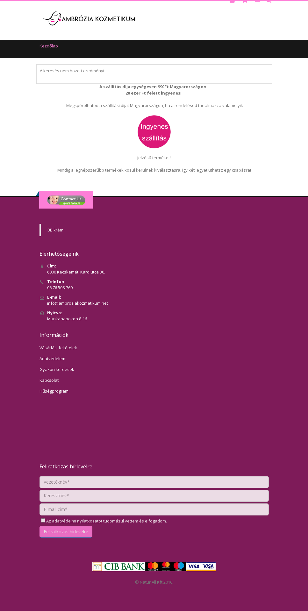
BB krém (55, 230)
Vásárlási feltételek (58, 348)
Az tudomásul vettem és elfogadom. (106, 521)
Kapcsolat (49, 380)
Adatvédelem (52, 358)
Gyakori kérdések (56, 369)
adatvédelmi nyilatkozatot (77, 521)
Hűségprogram (53, 391)
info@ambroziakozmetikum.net (77, 303)
